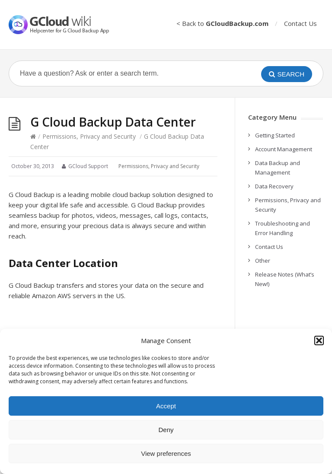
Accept (166, 406)
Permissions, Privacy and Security (89, 136)
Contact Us (300, 23)
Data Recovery (274, 186)
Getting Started (275, 135)
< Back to (222, 23)
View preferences (166, 453)
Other (262, 260)
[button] (319, 340)
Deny (165, 429)
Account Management (283, 149)
